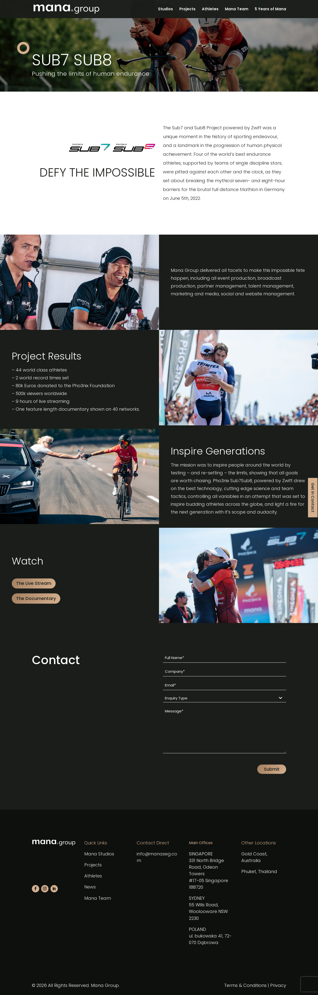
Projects (187, 9)
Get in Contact (313, 497)
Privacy (278, 985)
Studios (165, 9)
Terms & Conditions (245, 985)
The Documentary (36, 598)
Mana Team (236, 9)
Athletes (210, 9)
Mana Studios (99, 854)
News (90, 887)
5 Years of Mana (270, 9)
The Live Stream (33, 583)
